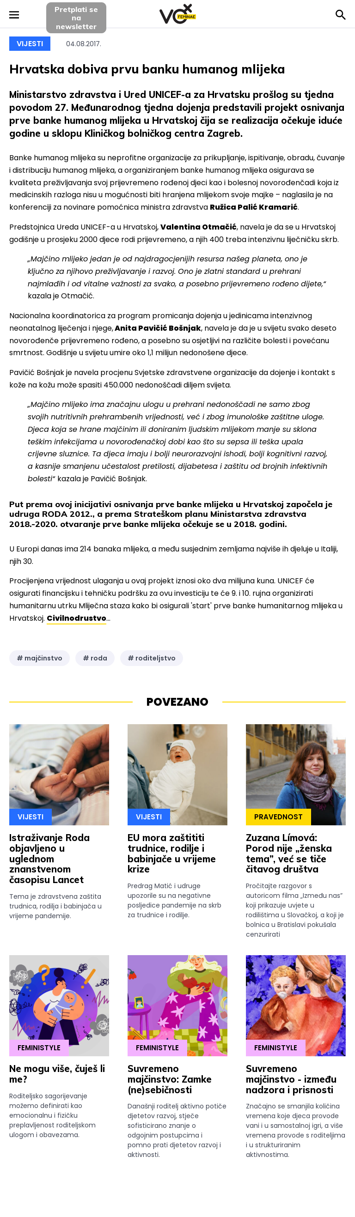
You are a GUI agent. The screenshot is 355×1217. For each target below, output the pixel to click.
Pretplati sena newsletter (76, 18)
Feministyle (39, 1048)
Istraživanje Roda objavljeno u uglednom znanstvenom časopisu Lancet (49, 858)
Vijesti (30, 43)
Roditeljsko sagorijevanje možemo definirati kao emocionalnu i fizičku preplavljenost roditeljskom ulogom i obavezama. (52, 1115)
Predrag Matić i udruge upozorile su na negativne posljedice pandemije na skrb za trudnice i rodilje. (174, 900)
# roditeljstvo (152, 658)
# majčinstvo (39, 658)
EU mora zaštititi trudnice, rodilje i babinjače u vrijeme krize (172, 853)
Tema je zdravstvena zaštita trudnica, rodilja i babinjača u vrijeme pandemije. (55, 906)
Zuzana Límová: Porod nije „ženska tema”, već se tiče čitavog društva (289, 853)
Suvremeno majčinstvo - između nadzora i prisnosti (291, 1079)
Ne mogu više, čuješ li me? (57, 1074)
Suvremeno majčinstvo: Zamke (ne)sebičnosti (170, 1079)
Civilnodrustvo (76, 618)
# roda (95, 658)
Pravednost (278, 817)
